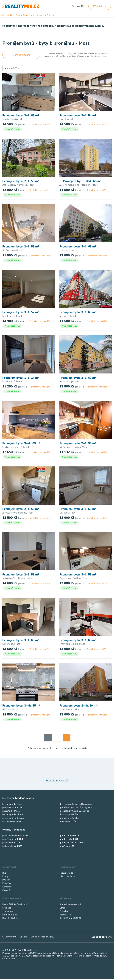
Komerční (6, 886)
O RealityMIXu (9, 936)
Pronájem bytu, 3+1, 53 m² (77, 574)
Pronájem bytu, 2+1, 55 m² (20, 509)
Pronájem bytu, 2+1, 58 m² (20, 181)
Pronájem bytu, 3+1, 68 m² (20, 115)
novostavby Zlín (68, 821)
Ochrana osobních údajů (42, 936)
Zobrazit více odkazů (57, 780)
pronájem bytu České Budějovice (76, 807)
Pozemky (6, 883)
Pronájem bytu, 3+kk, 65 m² (80, 181)
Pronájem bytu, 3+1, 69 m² (77, 312)
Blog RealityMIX (10, 918)
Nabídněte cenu (12, 129)
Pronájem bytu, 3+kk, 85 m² (21, 443)
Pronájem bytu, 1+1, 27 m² (20, 378)
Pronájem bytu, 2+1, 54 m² (77, 115)
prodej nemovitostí (11, 835)
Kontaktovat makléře (39, 124)
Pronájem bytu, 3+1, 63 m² (77, 246)
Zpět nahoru (99, 937)
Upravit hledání (21, 55)
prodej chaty (66, 839)
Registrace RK (66, 914)
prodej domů (66, 835)
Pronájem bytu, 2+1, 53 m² (20, 246)
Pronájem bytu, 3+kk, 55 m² (21, 705)
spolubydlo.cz (66, 872)
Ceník (62, 907)
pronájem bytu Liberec (13, 817)
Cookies (23, 936)
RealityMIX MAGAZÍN (70, 918)
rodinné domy (9, 846)
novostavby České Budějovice (74, 810)
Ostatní (6, 890)
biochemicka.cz (9, 914)
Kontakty (63, 911)
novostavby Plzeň (11, 810)
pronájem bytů (9, 839)
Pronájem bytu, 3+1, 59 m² (77, 509)
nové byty (65, 846)
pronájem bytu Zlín (69, 817)
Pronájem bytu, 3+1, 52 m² (20, 312)
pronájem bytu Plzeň (12, 807)
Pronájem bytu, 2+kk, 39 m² (78, 705)
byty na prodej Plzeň (12, 803)
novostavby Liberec (11, 821)
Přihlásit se (99, 6)
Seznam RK (78, 6)
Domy (5, 876)
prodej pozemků (68, 842)
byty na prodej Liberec (13, 814)
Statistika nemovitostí (70, 904)
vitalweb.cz (7, 911)
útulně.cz (6, 907)
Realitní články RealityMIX (15, 904)
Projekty (6, 879)
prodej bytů (8, 842)
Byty (4, 872)
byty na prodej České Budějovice (76, 803)
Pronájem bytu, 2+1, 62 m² (77, 378)
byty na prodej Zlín (69, 814)
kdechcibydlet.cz (67, 876)
